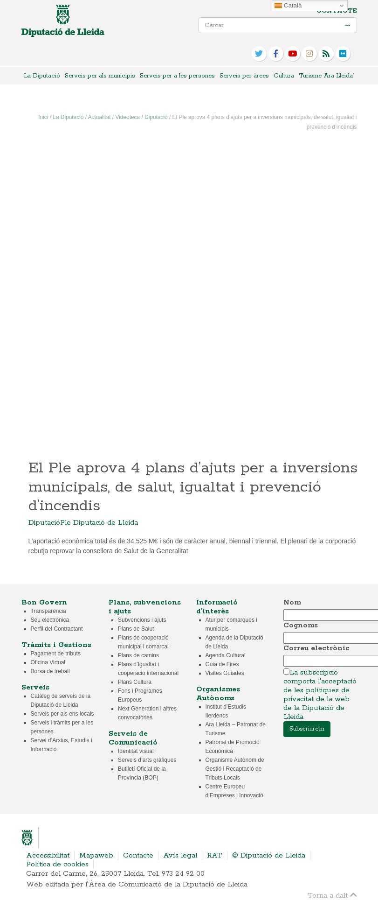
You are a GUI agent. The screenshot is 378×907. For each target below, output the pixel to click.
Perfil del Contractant (57, 629)
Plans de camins (138, 655)
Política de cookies (57, 864)
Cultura (284, 76)
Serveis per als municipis (100, 76)
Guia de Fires (222, 664)
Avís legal (180, 855)
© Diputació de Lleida (268, 855)
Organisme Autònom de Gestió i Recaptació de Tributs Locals (235, 769)
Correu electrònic (316, 648)
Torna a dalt (332, 895)
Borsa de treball (50, 671)
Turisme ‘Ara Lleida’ (326, 76)
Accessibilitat (47, 855)
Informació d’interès (217, 607)
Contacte (336, 11)
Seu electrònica (50, 620)
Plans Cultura (134, 682)
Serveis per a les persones (177, 76)
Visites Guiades (225, 673)
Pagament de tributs (56, 653)
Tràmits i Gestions (56, 644)
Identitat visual (136, 751)
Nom (292, 602)
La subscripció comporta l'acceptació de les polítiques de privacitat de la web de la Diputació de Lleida (320, 694)
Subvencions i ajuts (142, 620)
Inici (43, 117)
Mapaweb (96, 855)
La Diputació (42, 76)
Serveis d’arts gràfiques (147, 760)
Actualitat (99, 117)
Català (288, 5)
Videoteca (127, 117)
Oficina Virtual (48, 662)
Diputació (156, 117)
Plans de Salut (136, 629)
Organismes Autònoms (218, 694)
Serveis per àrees (244, 76)
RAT (214, 855)
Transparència (48, 611)
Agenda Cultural (226, 655)
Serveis (35, 687)
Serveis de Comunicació (133, 738)
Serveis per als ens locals (62, 713)
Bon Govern (44, 602)
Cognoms (300, 625)
